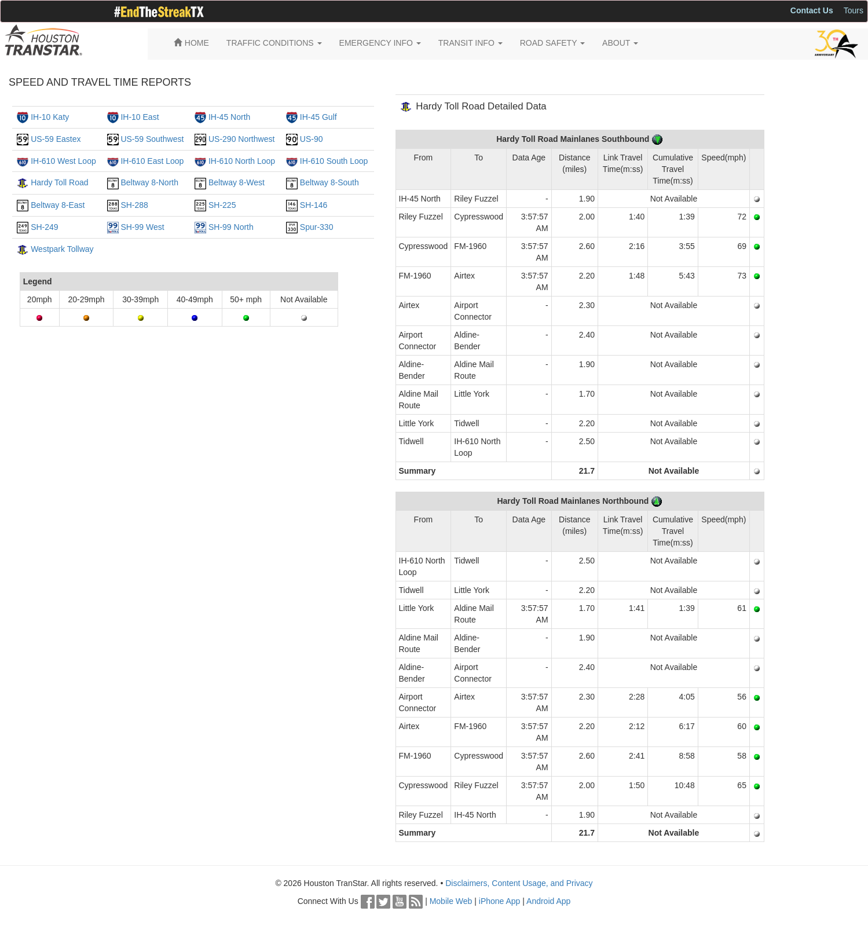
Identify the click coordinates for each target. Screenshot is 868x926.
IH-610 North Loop (241, 161)
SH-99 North (231, 227)
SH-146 (313, 205)
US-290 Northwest (241, 139)
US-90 (311, 139)
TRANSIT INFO (470, 42)
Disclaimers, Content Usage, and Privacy (518, 883)
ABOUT (620, 42)
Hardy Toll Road (59, 182)
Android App (548, 901)
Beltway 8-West (236, 182)
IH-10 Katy (50, 117)
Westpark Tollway (62, 249)
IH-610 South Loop (334, 161)
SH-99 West (142, 227)
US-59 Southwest (152, 139)
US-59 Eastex (55, 139)
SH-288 (134, 205)
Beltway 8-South (329, 182)
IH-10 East (139, 117)
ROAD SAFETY (552, 42)
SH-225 (222, 205)
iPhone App (500, 901)
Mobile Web (451, 901)
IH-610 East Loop (152, 161)
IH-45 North (229, 117)
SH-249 (44, 227)
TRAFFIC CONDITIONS (274, 42)
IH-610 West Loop (63, 161)
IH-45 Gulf (318, 117)
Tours (853, 10)
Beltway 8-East (58, 205)
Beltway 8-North (149, 182)
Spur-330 (317, 227)
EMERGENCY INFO (380, 42)
